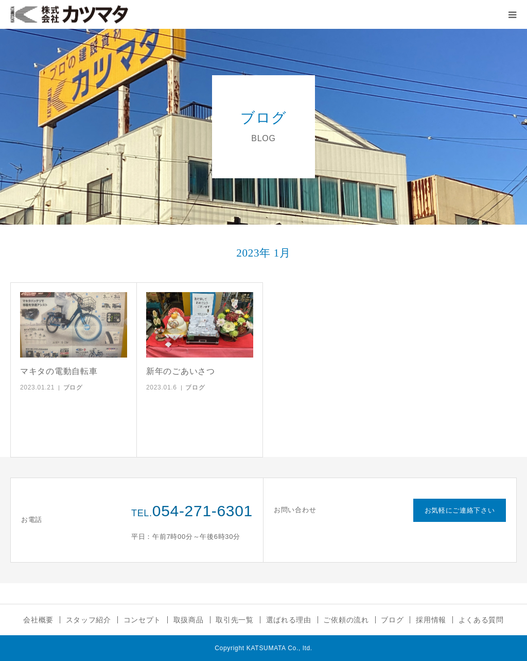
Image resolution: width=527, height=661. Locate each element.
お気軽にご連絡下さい (460, 510)
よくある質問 (481, 619)
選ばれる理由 (288, 619)
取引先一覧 (235, 619)
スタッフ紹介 (88, 619)
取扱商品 (188, 619)
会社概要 (38, 619)
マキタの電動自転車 (58, 371)
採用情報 (431, 619)
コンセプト (143, 619)
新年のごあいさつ (180, 371)
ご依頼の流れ (345, 619)
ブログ (73, 387)
